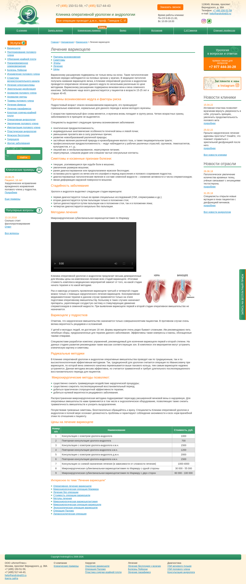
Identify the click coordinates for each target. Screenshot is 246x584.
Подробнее (11, 192)
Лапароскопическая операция (69, 513)
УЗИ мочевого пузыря (179, 566)
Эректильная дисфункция (21, 89)
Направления (67, 42)
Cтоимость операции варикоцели (71, 495)
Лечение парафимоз (139, 572)
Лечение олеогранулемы (21, 85)
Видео (123, 30)
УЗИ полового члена (178, 569)
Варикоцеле (13, 48)
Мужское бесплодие (18, 135)
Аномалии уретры (17, 96)
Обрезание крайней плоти (21, 59)
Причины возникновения (66, 56)
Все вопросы (12, 233)
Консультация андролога (181, 572)
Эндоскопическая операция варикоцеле (75, 507)
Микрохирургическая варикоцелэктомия (75, 501)
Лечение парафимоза (19, 108)
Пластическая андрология (21, 131)
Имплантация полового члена (23, 127)
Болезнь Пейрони (17, 70)
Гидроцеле (13, 139)
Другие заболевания (18, 143)
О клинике (21, 30)
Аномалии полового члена (21, 92)
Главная (55, 42)
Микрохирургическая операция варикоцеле (77, 504)
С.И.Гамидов (190, 30)
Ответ (8, 226)
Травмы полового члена (20, 100)
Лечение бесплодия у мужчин (144, 566)
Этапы (56, 63)
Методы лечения (62, 498)
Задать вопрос (55, 30)
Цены (56, 69)
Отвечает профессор (224, 30)
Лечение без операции (65, 492)
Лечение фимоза (16, 104)
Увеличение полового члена (22, 123)
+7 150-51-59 (69, 6)
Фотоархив (156, 30)
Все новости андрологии (217, 212)
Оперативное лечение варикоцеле (72, 486)
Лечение (58, 66)
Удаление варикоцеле (97, 566)
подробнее (210, 123)
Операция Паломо (63, 510)
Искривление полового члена (23, 74)
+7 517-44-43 (97, 6)
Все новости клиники (215, 154)
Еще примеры (12, 199)
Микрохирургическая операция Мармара (76, 489)
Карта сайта (11, 578)
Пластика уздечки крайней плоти (103, 572)
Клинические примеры (92, 29)
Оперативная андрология (21, 119)
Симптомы (59, 60)
